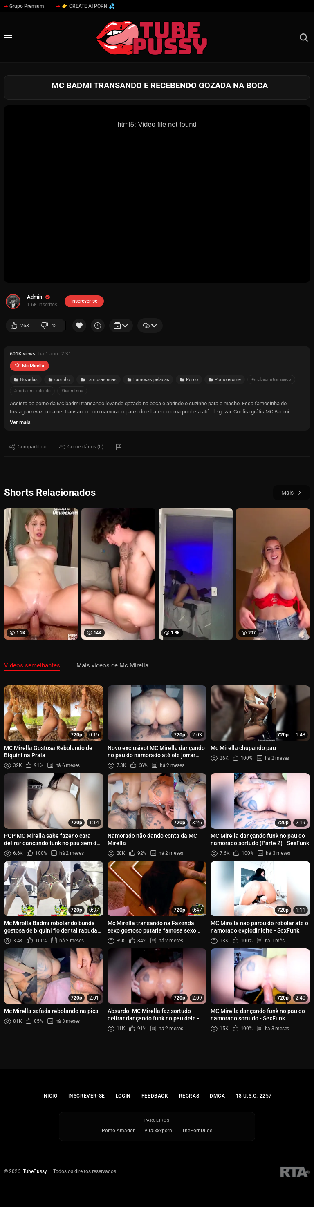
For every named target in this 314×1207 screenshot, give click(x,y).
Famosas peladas (148, 379)
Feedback (154, 1096)
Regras (189, 1096)
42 (49, 325)
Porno (189, 379)
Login (123, 1096)
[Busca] (304, 37)
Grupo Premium (24, 6)
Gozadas (26, 379)
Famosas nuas (99, 379)
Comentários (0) (81, 447)
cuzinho (59, 379)
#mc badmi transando (271, 379)
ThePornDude (197, 1130)
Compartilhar (28, 447)
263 (20, 325)
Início (50, 1096)
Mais (291, 492)
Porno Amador (118, 1130)
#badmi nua (72, 390)
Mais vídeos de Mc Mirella (112, 665)
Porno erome (225, 379)
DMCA (217, 1096)
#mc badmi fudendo (32, 390)
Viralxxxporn (158, 1130)
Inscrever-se (86, 1096)
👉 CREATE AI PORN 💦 (85, 6)
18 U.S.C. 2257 (254, 1096)
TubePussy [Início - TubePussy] (35, 1171)
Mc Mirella (29, 366)
